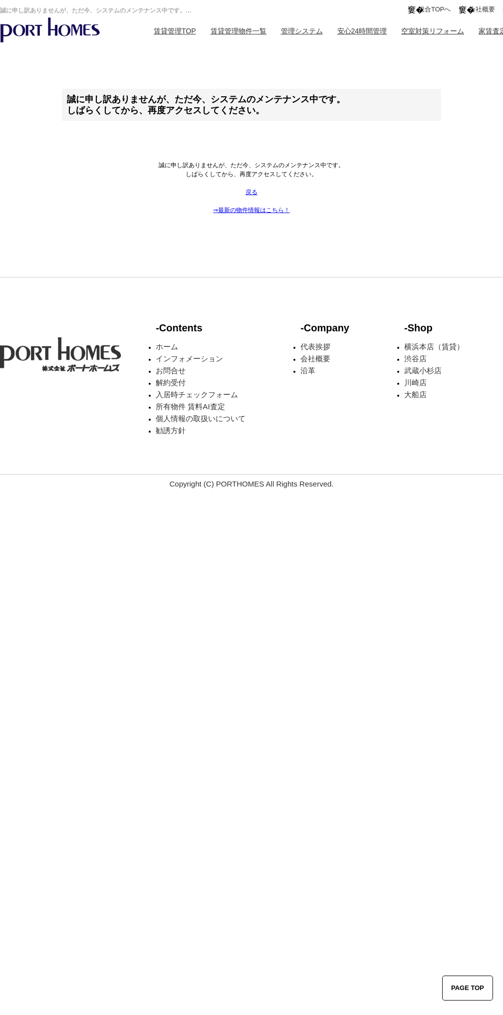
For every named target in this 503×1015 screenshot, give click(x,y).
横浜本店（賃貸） (434, 346)
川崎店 (415, 382)
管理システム (302, 31)
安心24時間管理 (362, 31)
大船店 (415, 394)
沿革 (307, 370)
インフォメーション (189, 358)
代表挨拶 (315, 346)
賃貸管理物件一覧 (238, 31)
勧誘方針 (171, 430)
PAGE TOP (467, 988)
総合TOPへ (434, 9)
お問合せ (171, 370)
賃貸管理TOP (175, 31)
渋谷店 (415, 358)
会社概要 (482, 9)
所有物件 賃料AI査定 (190, 406)
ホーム (167, 346)
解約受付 (171, 382)
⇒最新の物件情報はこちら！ (251, 210)
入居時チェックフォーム (197, 394)
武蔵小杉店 (423, 370)
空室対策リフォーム (432, 31)
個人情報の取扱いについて (201, 418)
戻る (251, 192)
